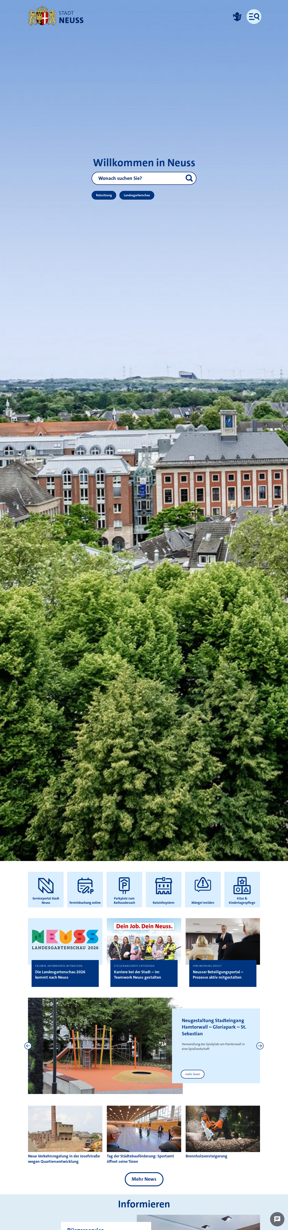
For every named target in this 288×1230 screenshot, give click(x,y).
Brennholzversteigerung (206, 1156)
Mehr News (144, 1179)
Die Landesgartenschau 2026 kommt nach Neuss (60, 974)
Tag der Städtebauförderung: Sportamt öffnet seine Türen (140, 1158)
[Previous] (28, 1045)
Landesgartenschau (137, 195)
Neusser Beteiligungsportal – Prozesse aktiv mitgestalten (218, 974)
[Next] (260, 1045)
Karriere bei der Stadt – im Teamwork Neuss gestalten (137, 974)
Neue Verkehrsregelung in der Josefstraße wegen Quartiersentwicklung (64, 1158)
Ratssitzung (104, 195)
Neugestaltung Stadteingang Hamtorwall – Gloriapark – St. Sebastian (214, 1027)
